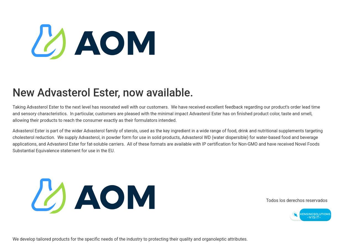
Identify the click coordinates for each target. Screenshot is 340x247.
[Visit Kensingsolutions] (309, 215)
